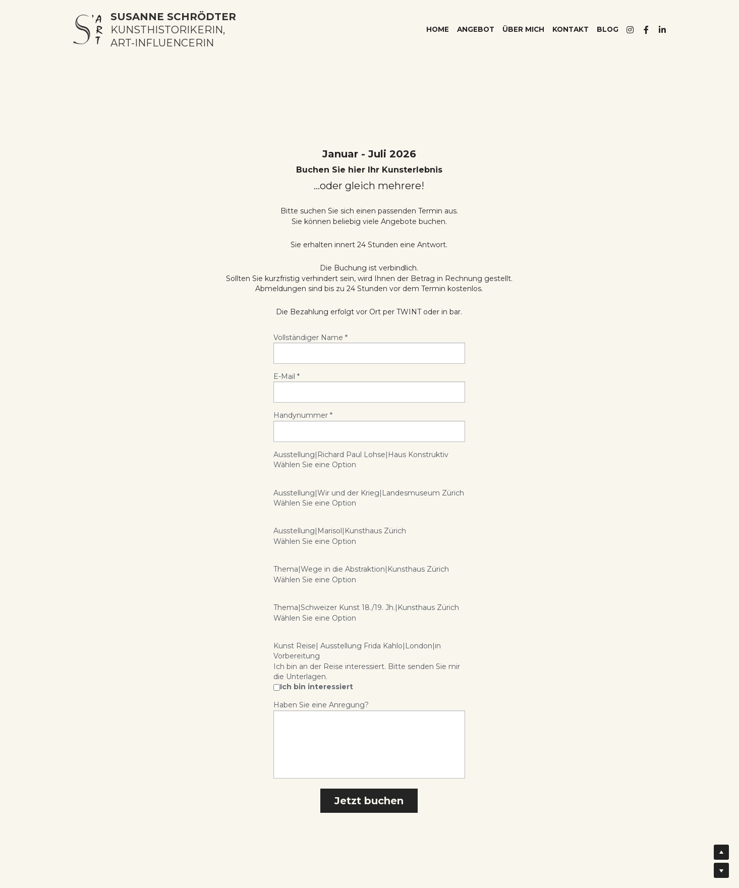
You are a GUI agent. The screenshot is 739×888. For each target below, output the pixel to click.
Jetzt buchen (369, 801)
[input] (369, 353)
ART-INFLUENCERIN (162, 43)
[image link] (87, 29)
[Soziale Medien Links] (630, 30)
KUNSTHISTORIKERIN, (167, 30)
